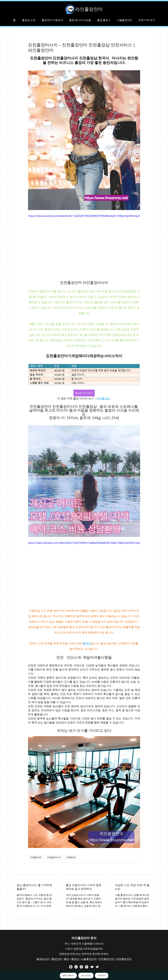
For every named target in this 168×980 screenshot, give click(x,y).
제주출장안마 (124, 959)
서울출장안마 (88, 959)
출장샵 (75, 959)
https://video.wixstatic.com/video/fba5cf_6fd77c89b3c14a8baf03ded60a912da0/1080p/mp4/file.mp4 (84, 542)
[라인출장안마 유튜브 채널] (92, 967)
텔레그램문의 (68, 975)
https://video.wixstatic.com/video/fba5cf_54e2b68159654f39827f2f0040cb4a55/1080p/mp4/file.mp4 (84, 216)
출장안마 (57, 959)
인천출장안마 (106, 959)
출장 (66, 959)
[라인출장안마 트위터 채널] (97, 967)
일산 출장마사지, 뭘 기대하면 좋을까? (34, 887)
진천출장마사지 (54, 857)
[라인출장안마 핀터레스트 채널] (86, 967)
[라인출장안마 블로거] (70, 967)
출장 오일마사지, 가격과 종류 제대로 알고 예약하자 (83, 887)
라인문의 (101, 975)
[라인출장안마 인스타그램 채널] (81, 967)
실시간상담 (85, 975)
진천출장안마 (36, 857)
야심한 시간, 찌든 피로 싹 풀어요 (132, 887)
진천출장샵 (71, 857)
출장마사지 (43, 959)
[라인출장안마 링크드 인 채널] (76, 967)
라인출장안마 (89, 9)
